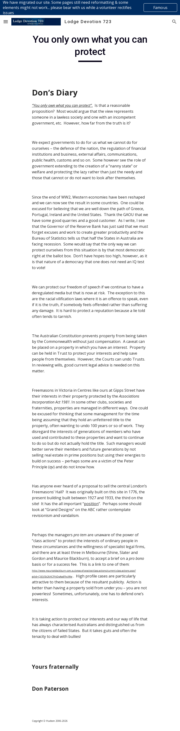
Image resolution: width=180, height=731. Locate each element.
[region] (90, 7)
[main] (90, 47)
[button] (5, 21)
